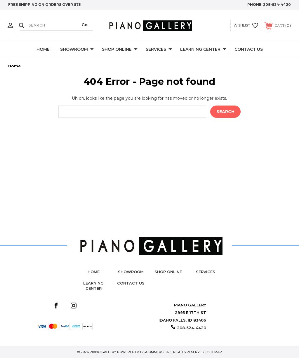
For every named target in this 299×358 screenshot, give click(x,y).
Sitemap (214, 352)
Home (43, 49)
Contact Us (248, 49)
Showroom (77, 49)
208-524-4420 (277, 4)
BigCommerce (153, 352)
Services (159, 49)
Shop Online (120, 49)
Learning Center (203, 49)
